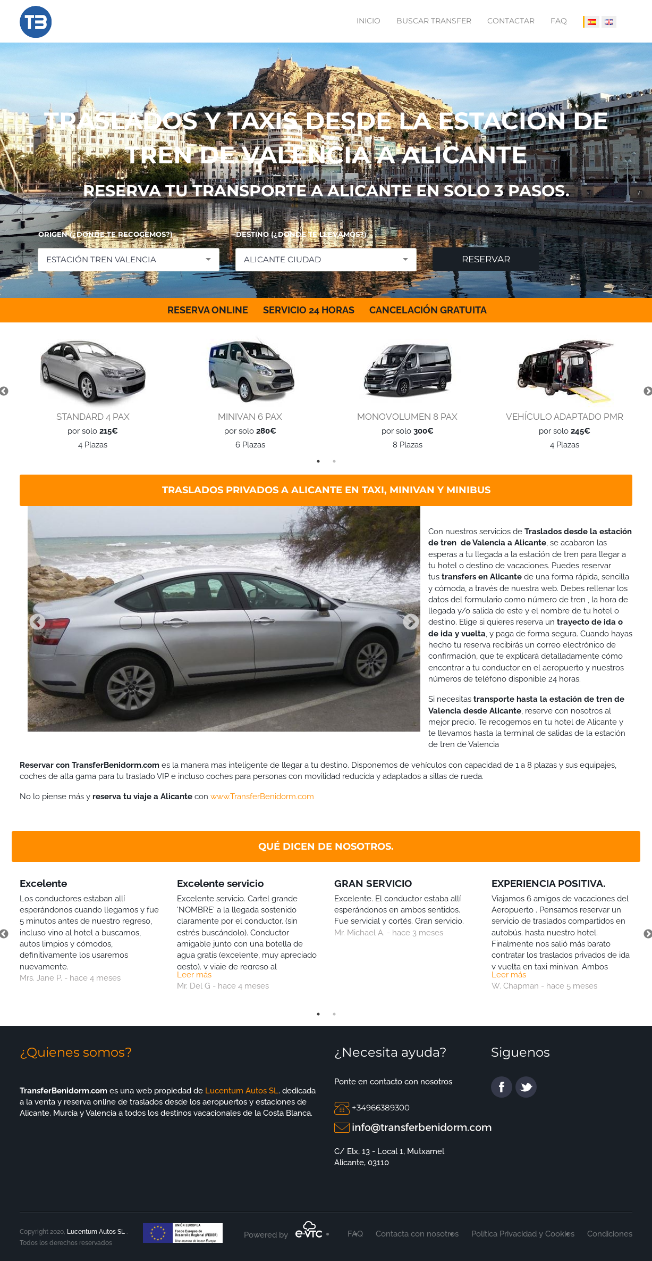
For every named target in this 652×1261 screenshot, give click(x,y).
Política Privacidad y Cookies (522, 1234)
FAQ (559, 21)
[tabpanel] (90, 392)
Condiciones (609, 1234)
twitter (526, 1087)
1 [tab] (318, 461)
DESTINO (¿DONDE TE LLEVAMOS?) (301, 234)
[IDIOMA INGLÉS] (609, 22)
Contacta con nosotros (417, 1234)
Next (407, 618)
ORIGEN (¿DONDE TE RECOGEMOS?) (105, 234)
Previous (33, 618)
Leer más (194, 975)
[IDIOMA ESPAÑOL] (591, 22)
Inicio (368, 21)
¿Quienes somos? (76, 1052)
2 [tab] (334, 461)
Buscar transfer (433, 21)
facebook (501, 1087)
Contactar (511, 21)
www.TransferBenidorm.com (262, 796)
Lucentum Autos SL (240, 1091)
